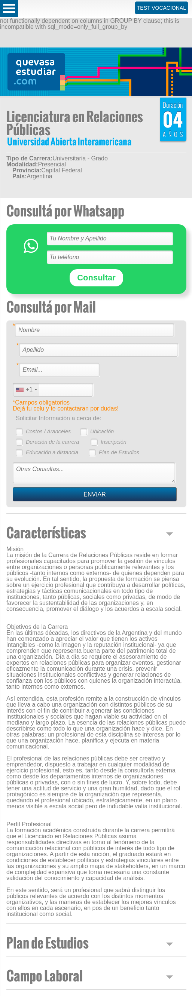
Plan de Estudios (119, 452)
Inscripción (114, 442)
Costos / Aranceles (48, 431)
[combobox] (26, 389)
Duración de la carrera (52, 442)
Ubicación (102, 431)
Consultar (96, 277)
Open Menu (9, 8)
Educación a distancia (52, 452)
